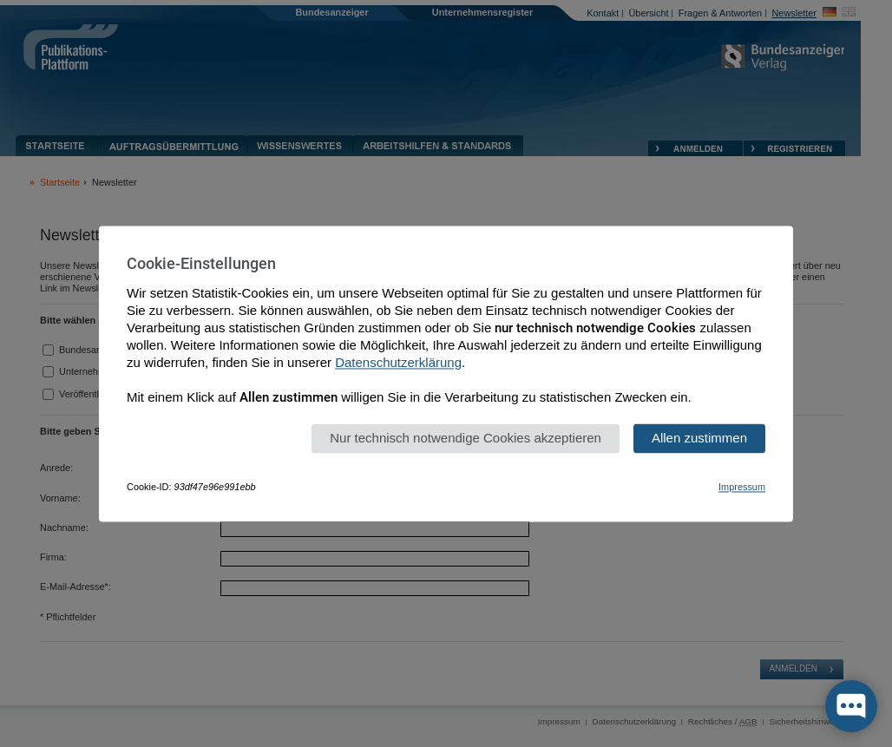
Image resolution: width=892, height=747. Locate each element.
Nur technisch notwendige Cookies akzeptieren (465, 437)
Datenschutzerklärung (398, 362)
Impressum (741, 487)
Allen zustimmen (699, 437)
